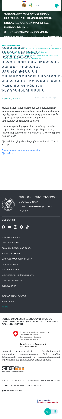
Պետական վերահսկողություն (16, 248)
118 (13, 220)
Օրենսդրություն (10, 243)
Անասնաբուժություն (12, 281)
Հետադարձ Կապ (9, 286)
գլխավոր (8, 45)
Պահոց (5, 307)
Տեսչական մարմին (11, 237)
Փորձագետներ (43, 45)
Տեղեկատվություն (11, 253)
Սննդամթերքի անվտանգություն (18, 275)
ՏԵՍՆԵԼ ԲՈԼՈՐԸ (11, 99)
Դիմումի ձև (8, 153)
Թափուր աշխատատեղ (24, 45)
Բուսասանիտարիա (10, 270)
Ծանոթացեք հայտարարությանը (21, 150)
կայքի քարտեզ (9, 301)
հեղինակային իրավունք (14, 296)
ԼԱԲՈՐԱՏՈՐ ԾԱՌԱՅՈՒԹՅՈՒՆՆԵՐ (17, 259)
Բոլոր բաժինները (6, 7)
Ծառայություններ (11, 264)
